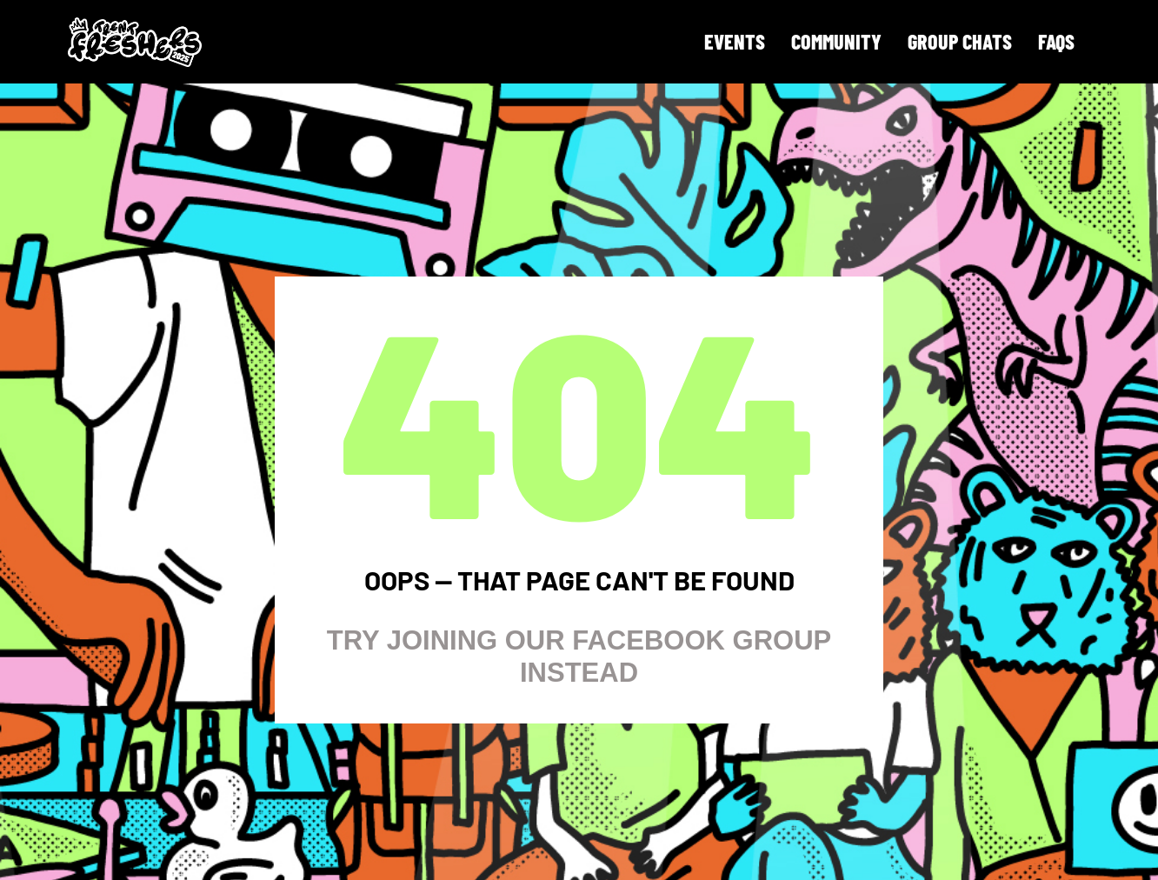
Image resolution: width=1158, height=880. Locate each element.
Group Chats (960, 41)
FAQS (1056, 41)
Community (836, 41)
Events (734, 41)
